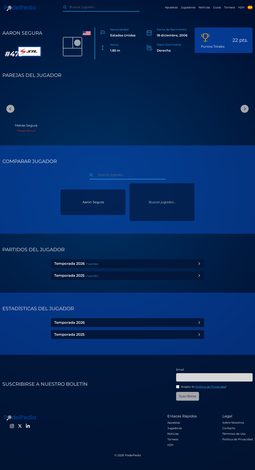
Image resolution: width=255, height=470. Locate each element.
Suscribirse (187, 396)
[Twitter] (20, 426)
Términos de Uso (234, 434)
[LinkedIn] (28, 426)
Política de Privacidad (210, 387)
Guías (217, 7)
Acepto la (204, 387)
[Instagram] (12, 426)
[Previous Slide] (10, 109)
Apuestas (171, 7)
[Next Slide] (245, 109)
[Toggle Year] (199, 263)
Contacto (228, 428)
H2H (241, 7)
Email (180, 369)
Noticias (204, 7)
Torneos (229, 7)
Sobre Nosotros (233, 422)
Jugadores (188, 7)
